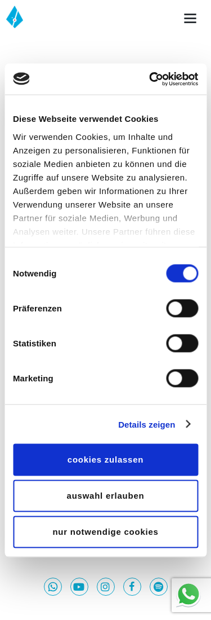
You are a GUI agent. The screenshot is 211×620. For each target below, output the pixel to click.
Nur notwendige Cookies (105, 532)
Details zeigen (146, 424)
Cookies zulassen (105, 459)
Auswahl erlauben (106, 495)
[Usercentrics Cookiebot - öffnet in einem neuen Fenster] (150, 79)
